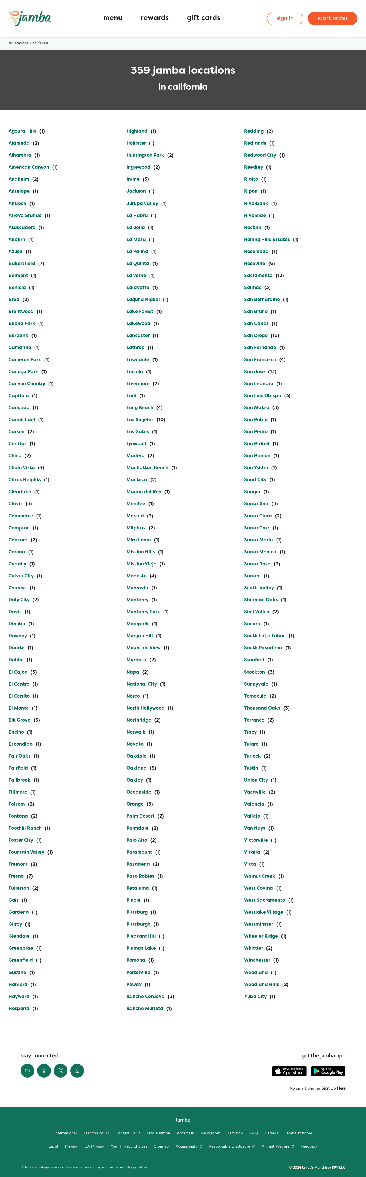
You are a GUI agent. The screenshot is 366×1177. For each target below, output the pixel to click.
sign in (285, 18)
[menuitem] (65, 1133)
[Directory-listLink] (27, 131)
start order (332, 18)
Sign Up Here (332, 1088)
